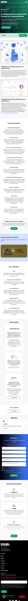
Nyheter (2, 568)
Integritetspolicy (4, 570)
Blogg (2, 556)
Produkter (3, 553)
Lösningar (3, 563)
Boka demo (23, 35)
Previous (2, 426)
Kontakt (2, 560)
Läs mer (14, 535)
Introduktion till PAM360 (9, 23)
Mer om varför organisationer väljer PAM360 (9, 112)
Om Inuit (3, 565)
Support (2, 558)
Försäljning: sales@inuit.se (6, 550)
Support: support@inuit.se (5, 549)
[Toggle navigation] (26, 2)
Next (25, 426)
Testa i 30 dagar (6, 27)
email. (21, 445)
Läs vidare (5, 428)
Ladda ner (14, 228)
